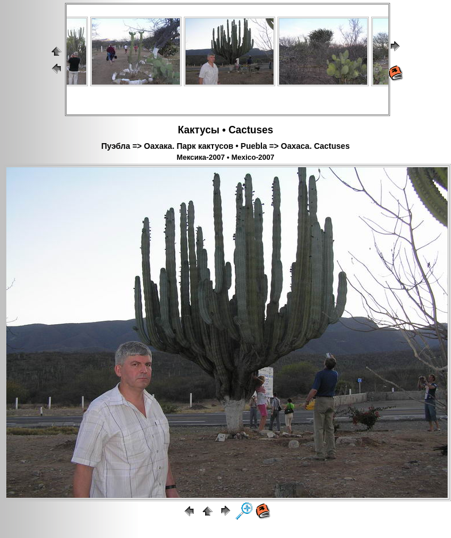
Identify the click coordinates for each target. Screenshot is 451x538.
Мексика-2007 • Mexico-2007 (225, 157)
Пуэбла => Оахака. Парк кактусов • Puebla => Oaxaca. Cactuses (225, 146)
